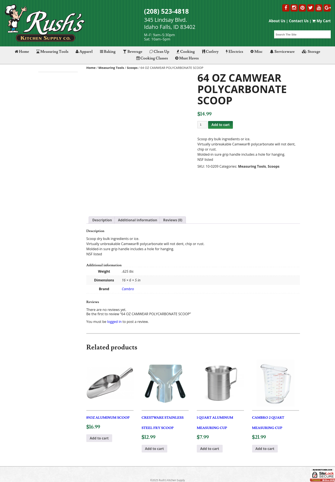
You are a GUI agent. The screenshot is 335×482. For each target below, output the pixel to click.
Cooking (185, 51)
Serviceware (282, 51)
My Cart (321, 20)
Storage (311, 51)
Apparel (84, 51)
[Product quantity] (202, 124)
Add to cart (220, 125)
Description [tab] (102, 220)
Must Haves (187, 58)
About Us (277, 20)
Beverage (132, 51)
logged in (114, 321)
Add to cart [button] (99, 438)
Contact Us (299, 20)
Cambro (128, 289)
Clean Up (159, 51)
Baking (108, 51)
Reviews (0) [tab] (172, 220)
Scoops (132, 67)
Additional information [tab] (137, 220)
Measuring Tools (52, 51)
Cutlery (210, 51)
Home (22, 51)
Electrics (234, 51)
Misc (256, 51)
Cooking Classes (152, 58)
